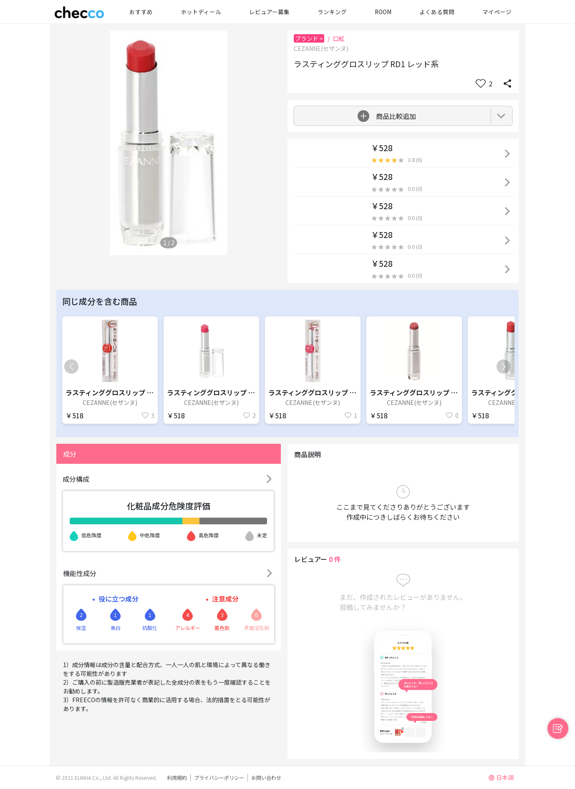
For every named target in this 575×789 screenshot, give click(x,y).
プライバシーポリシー (219, 777)
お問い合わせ (266, 777)
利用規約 (177, 777)
